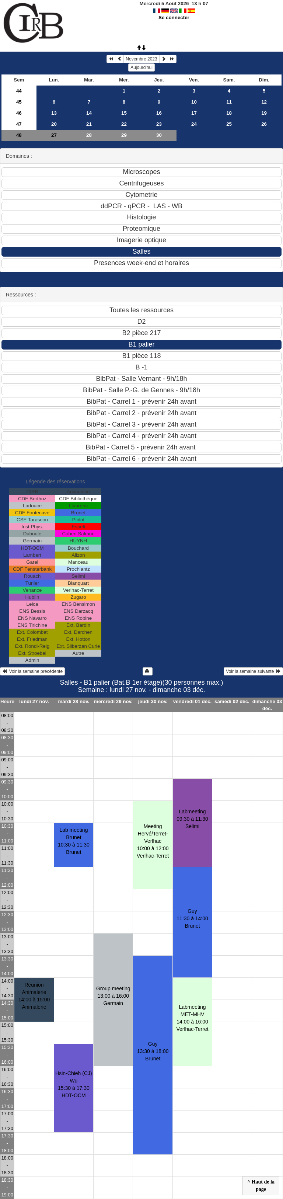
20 (54, 124)
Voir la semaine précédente (32, 671)
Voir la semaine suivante (253, 671)
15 (124, 113)
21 (89, 124)
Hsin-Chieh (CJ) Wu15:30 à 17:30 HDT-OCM (73, 1084)
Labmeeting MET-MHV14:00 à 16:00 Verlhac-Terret (192, 1018)
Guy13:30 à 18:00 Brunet (153, 1051)
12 (264, 102)
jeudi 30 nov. (153, 701)
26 (264, 124)
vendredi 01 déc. (192, 701)
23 (159, 124)
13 (54, 113)
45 (19, 102)
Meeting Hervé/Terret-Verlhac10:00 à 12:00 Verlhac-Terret (153, 841)
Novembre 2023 (141, 59)
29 (124, 135)
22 (124, 124)
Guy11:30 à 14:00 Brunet (192, 918)
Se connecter (173, 17)
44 (19, 91)
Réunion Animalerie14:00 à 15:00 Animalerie (34, 996)
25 (229, 124)
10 (194, 102)
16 (159, 113)
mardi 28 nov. (73, 701)
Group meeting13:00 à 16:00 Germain (113, 996)
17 (194, 113)
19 (264, 113)
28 (89, 135)
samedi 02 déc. (231, 701)
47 (19, 124)
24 (194, 124)
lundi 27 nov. (34, 701)
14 (89, 113)
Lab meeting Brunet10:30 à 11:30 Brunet (74, 841)
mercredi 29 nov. (113, 701)
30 (159, 135)
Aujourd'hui (141, 67)
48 (19, 135)
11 (229, 102)
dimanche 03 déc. (267, 705)
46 (19, 113)
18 (229, 113)
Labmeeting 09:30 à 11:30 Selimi (192, 819)
